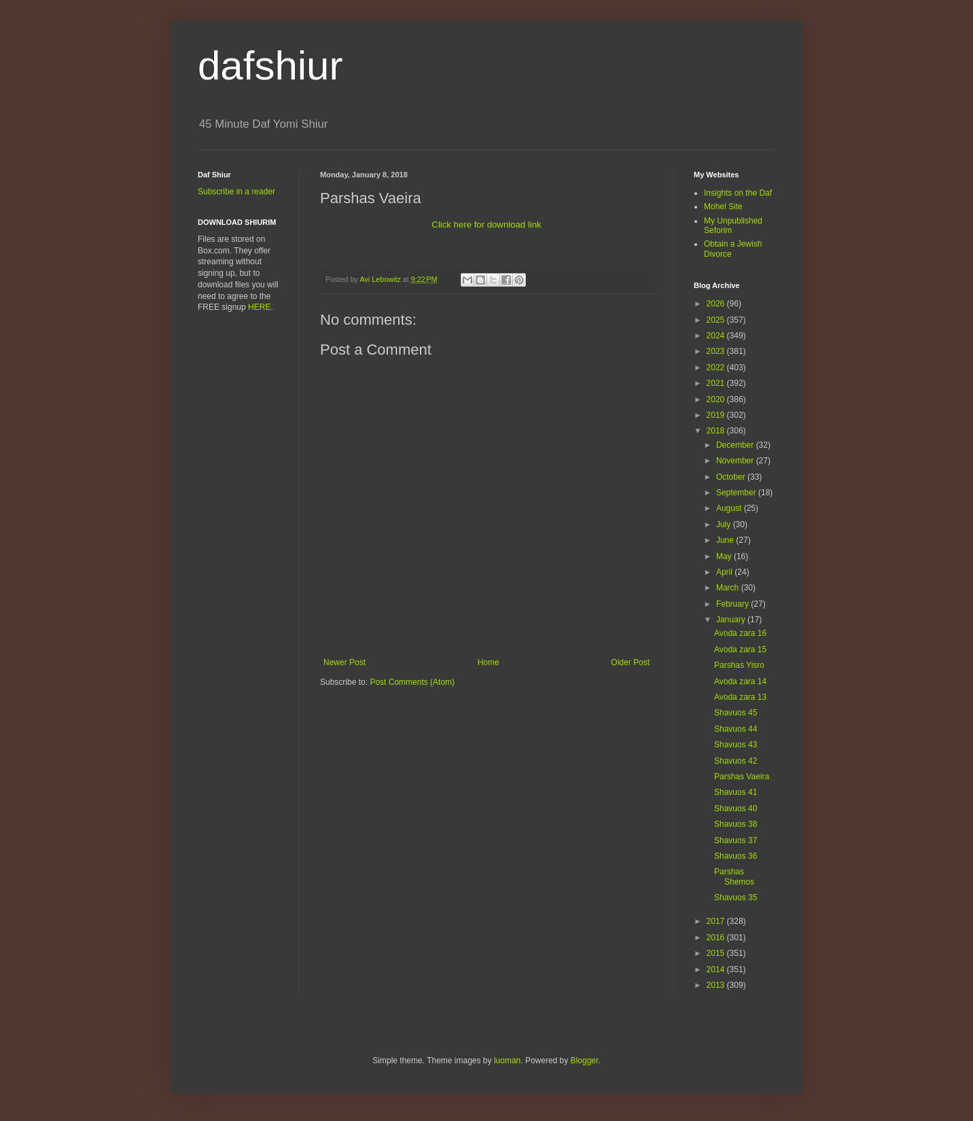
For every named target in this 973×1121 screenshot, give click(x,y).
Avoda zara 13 (740, 697)
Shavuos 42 (735, 761)
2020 (717, 399)
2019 (717, 415)
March (728, 587)
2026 (717, 303)
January (731, 619)
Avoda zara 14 (740, 681)
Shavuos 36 (735, 856)
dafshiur (270, 65)
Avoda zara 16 (740, 633)
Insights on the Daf (738, 193)
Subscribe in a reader (236, 191)
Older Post (630, 662)
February (733, 604)
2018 (717, 430)
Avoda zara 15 (740, 649)
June (726, 540)
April (725, 572)
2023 (717, 351)
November (736, 460)
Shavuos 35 (735, 897)
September (737, 492)
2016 (717, 937)
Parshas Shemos (734, 876)
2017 (717, 921)
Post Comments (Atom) (412, 682)
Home (488, 662)
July (724, 524)
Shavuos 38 (735, 824)
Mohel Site (723, 206)
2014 (717, 969)
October (731, 477)
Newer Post (344, 662)
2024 (717, 335)
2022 (717, 367)
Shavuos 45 (735, 712)
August (730, 508)
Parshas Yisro (739, 665)
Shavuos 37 (735, 840)
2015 (717, 953)
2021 (717, 383)
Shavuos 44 (735, 729)
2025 (717, 320)
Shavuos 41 (735, 792)
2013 (717, 985)
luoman (507, 1060)
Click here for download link (486, 224)
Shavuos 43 (735, 744)
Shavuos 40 (735, 808)
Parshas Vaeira (741, 776)
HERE (259, 307)
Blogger (585, 1060)
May (725, 556)
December (736, 445)
